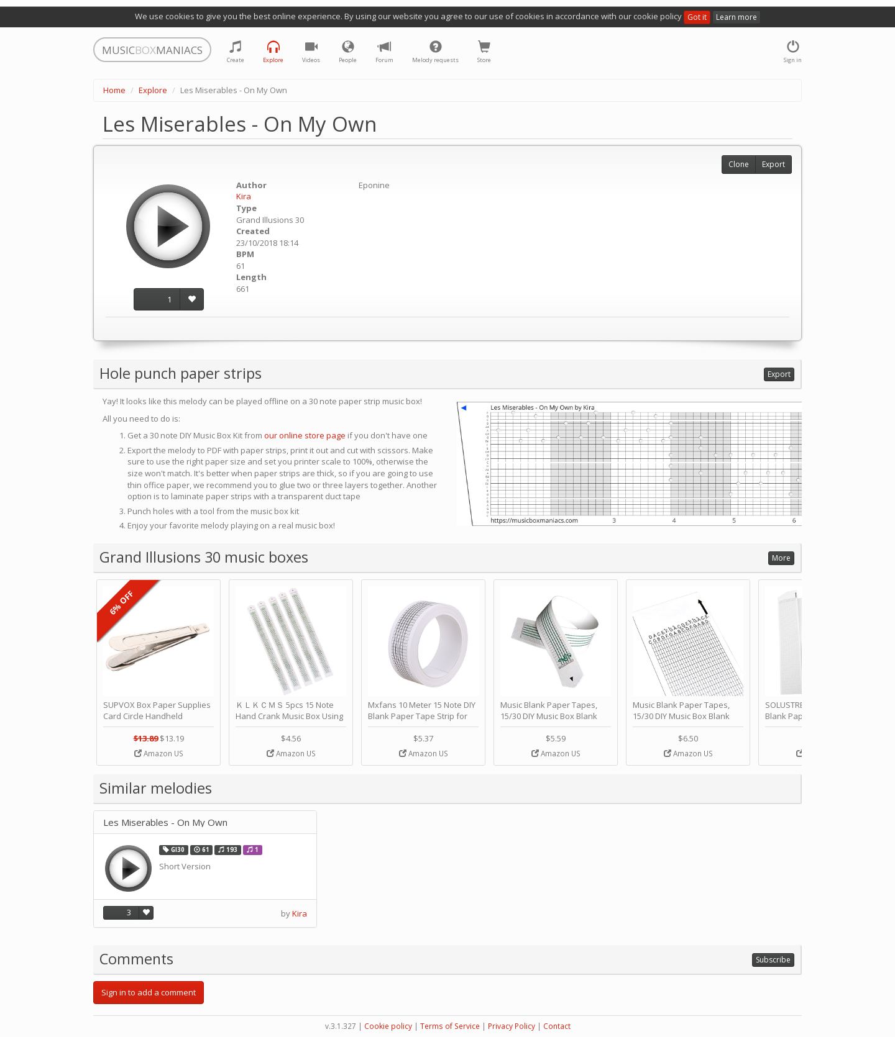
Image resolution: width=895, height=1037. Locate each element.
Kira (243, 196)
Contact (557, 1026)
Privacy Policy (511, 1026)
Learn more (736, 17)
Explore (153, 90)
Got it (697, 17)
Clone (738, 164)
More (781, 558)
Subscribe (773, 959)
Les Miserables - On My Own (165, 822)
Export (773, 164)
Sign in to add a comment (148, 992)
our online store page (305, 435)
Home (114, 90)
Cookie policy (388, 1026)
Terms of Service (450, 1026)
